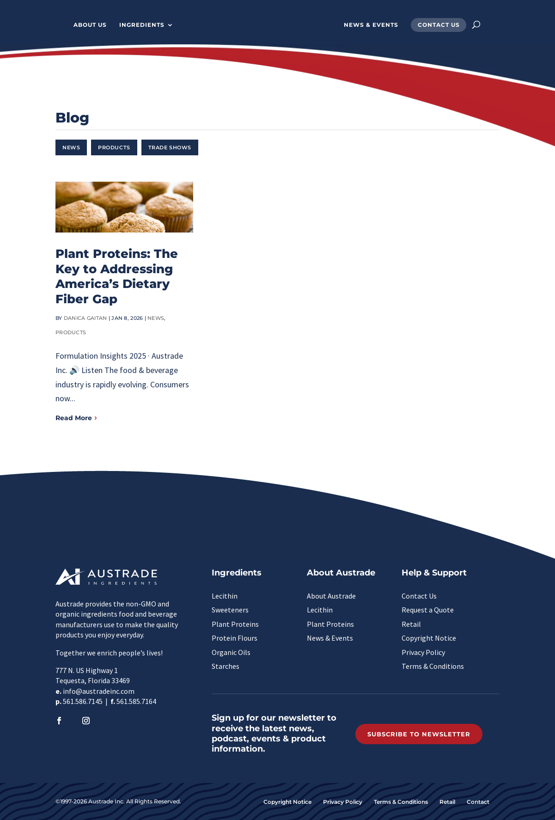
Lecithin (225, 595)
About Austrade (331, 595)
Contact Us (439, 25)
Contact (478, 801)
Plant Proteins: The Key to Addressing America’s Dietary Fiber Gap (116, 276)
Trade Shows (169, 147)
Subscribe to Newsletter (418, 734)
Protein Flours (234, 638)
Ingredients (142, 25)
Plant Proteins (235, 624)
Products (114, 147)
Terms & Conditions (433, 666)
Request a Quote (428, 609)
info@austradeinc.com (98, 691)
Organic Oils (231, 652)
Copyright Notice (429, 638)
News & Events (371, 25)
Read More (73, 418)
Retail (411, 624)
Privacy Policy (423, 652)
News (71, 147)
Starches (225, 666)
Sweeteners (230, 609)
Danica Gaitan (85, 318)
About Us (90, 25)
